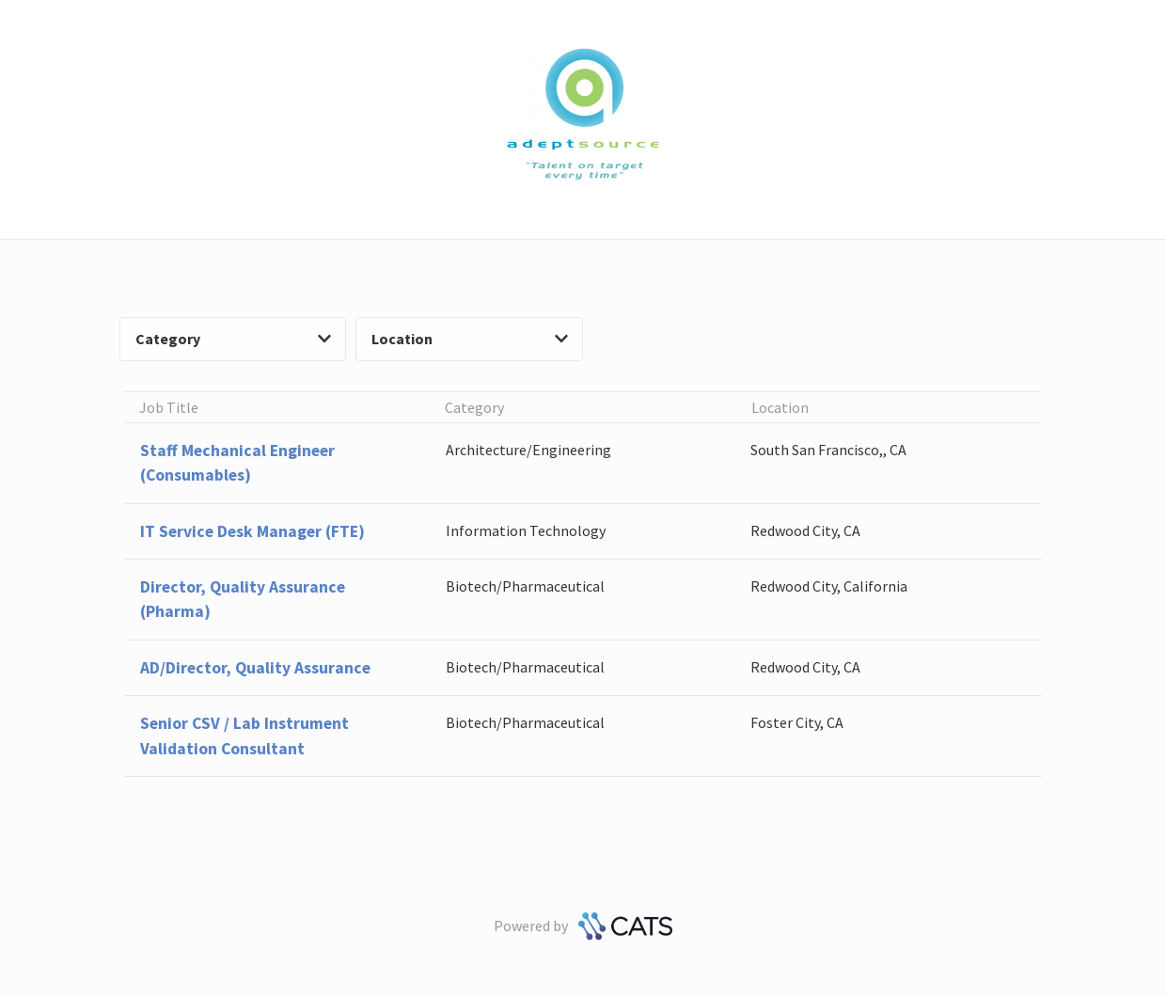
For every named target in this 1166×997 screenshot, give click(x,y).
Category (233, 338)
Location (469, 338)
